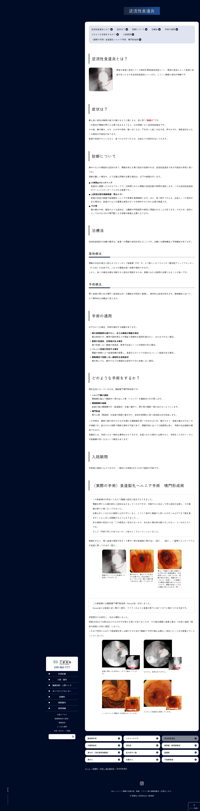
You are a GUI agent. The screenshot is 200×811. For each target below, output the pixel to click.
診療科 (62, 699)
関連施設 (62, 725)
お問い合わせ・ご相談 (62, 733)
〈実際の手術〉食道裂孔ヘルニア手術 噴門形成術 (114, 39)
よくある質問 (62, 729)
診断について (138, 29)
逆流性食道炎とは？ (100, 29)
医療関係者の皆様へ (62, 721)
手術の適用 (170, 29)
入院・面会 (62, 682)
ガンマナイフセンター (62, 693)
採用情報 (62, 711)
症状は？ (121, 29)
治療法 (155, 29)
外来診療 (62, 676)
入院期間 (127, 34)
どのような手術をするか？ (103, 34)
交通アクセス (62, 717)
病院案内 (62, 705)
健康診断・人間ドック (62, 688)
